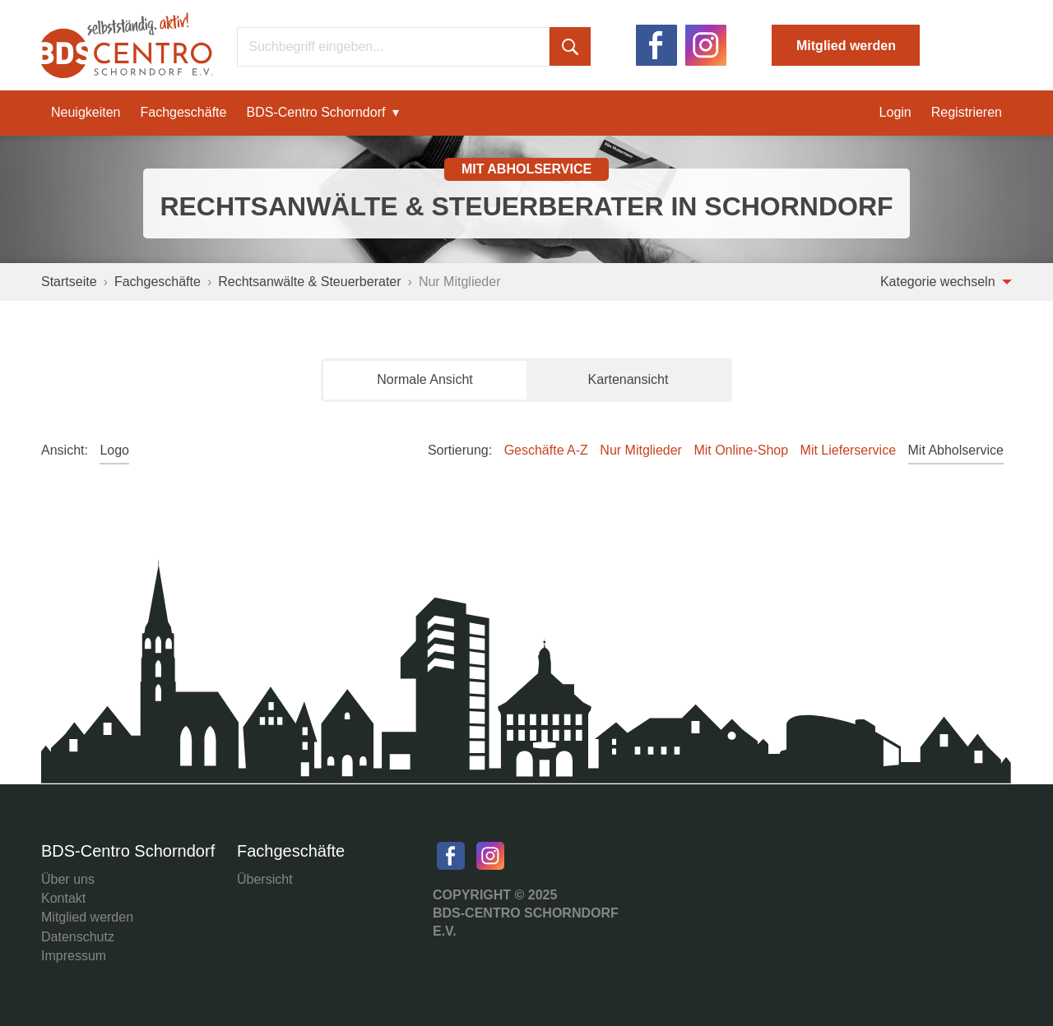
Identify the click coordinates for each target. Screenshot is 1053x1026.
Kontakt (63, 898)
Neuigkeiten (86, 112)
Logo (114, 450)
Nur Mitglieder (641, 450)
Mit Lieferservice (848, 450)
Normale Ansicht (425, 379)
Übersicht (265, 879)
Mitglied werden (846, 46)
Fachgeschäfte (184, 112)
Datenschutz (77, 937)
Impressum (73, 956)
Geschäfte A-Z (546, 450)
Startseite (69, 282)
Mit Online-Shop (740, 450)
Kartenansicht (628, 379)
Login (895, 112)
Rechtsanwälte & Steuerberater (309, 282)
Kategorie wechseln (946, 282)
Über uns (68, 879)
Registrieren (966, 112)
